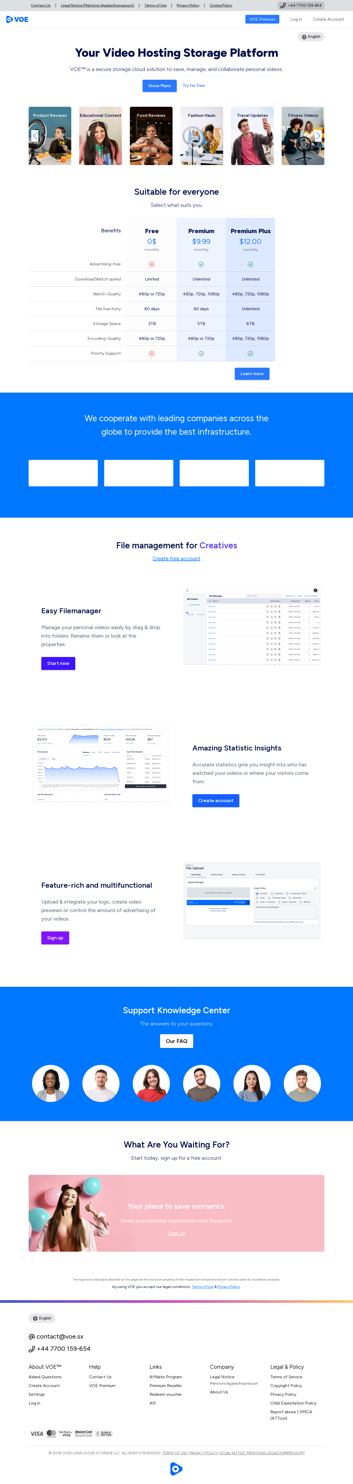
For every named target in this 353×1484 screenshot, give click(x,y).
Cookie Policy (221, 5)
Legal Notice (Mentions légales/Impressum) (97, 5)
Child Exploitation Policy (293, 1403)
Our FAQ (176, 1041)
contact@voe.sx (60, 1336)
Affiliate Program (165, 1376)
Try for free (194, 85)
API (152, 1403)
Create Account (328, 19)
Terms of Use (155, 5)
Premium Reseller (165, 1385)
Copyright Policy (286, 1385)
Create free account (176, 558)
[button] (34, 136)
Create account (215, 800)
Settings (37, 1394)
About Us (219, 1391)
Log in (296, 19)
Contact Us (41, 5)
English (311, 36)
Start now (58, 663)
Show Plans (159, 85)
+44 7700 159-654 (64, 1348)
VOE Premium (102, 1385)
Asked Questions (45, 1376)
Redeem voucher (165, 1394)
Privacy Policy (188, 5)
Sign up (55, 938)
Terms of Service (286, 1376)
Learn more (252, 373)
